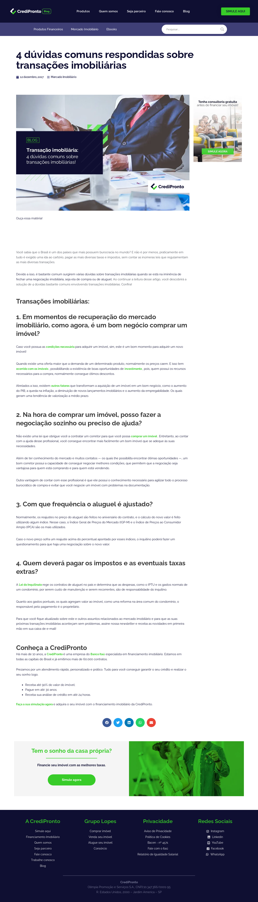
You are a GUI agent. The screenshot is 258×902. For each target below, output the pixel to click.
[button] (106, 722)
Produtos (83, 11)
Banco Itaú (100, 654)
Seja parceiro (136, 11)
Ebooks (111, 29)
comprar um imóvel (145, 436)
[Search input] (192, 29)
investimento (138, 369)
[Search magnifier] (222, 29)
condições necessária (62, 347)
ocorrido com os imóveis (34, 369)
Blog (186, 11)
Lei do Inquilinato (32, 585)
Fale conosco (164, 11)
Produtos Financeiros (48, 29)
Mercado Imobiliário (84, 29)
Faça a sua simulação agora (36, 704)
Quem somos (108, 11)
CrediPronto (56, 654)
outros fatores (62, 386)
